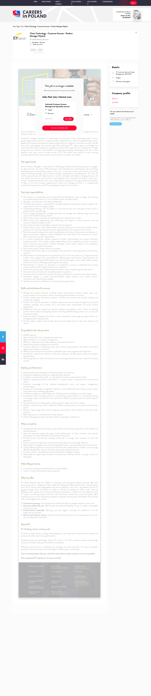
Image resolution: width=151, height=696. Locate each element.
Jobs (35, 1)
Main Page (16, 26)
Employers (46, 1)
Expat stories (58, 2)
